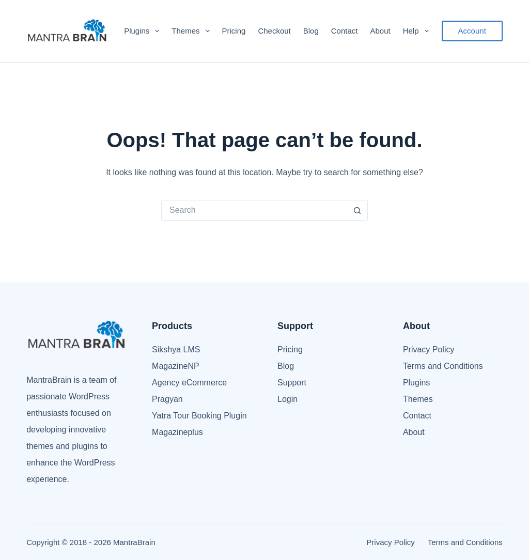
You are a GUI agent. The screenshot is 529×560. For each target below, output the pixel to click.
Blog (311, 30)
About (380, 30)
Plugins (143, 31)
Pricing (234, 30)
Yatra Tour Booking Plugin (199, 415)
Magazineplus (177, 432)
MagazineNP (175, 366)
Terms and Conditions (443, 366)
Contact (344, 30)
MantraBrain (134, 542)
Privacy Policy (429, 349)
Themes (192, 31)
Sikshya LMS (176, 349)
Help (418, 31)
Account (472, 30)
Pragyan (167, 399)
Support (291, 382)
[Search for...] (254, 210)
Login (287, 399)
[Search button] (357, 210)
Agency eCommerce (189, 382)
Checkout (274, 30)
